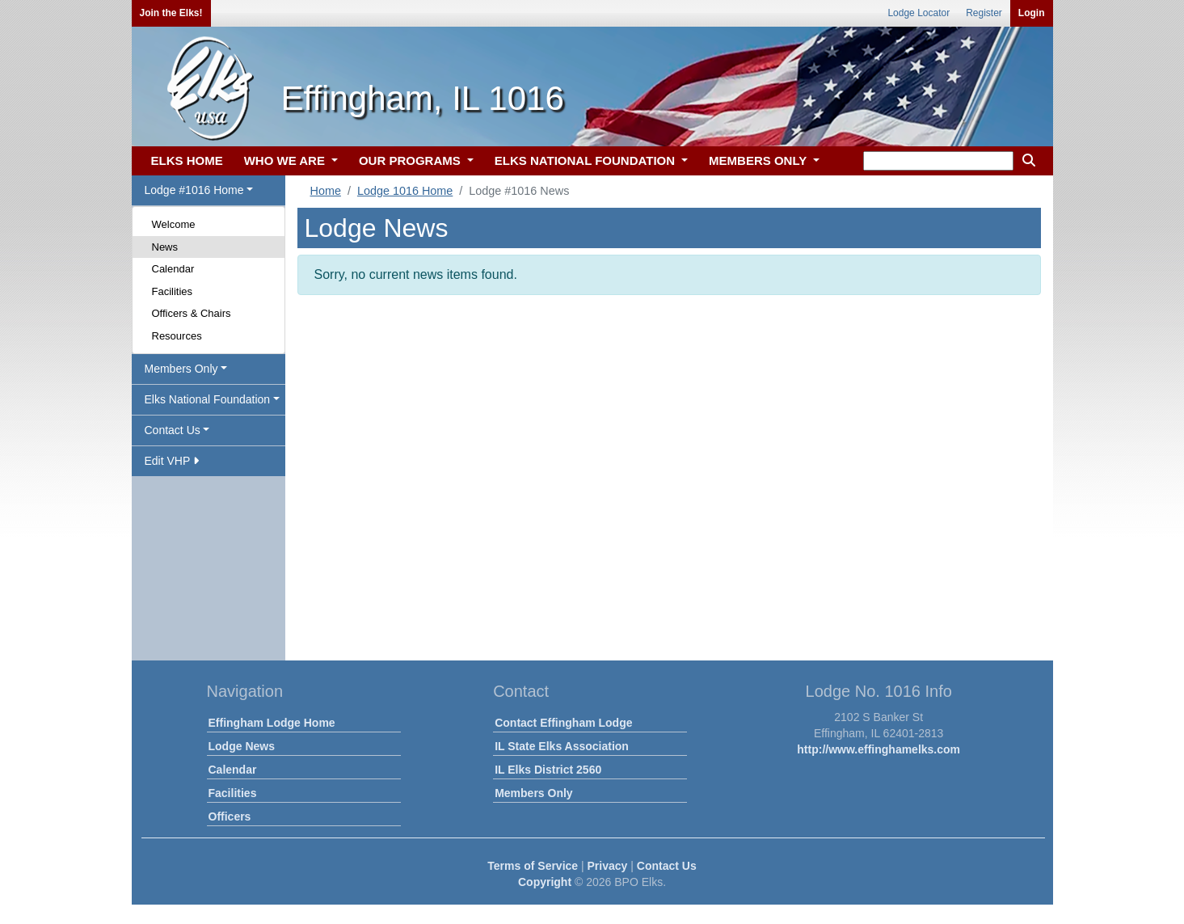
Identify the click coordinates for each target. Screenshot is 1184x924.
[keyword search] (938, 161)
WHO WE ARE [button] (286, 160)
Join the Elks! (171, 13)
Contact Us (667, 865)
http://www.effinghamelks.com (878, 749)
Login (1031, 13)
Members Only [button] (181, 368)
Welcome (174, 224)
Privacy (608, 865)
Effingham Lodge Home (272, 722)
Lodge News (242, 746)
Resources (177, 336)
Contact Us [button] (172, 430)
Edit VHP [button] (172, 460)
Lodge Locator (918, 13)
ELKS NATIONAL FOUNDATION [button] (587, 160)
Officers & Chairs (191, 313)
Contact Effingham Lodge (563, 722)
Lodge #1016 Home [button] (194, 190)
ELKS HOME (187, 160)
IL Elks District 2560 (548, 769)
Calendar (173, 269)
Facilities (172, 291)
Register (984, 13)
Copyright (544, 881)
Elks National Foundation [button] (208, 399)
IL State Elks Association (562, 746)
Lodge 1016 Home (405, 190)
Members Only (533, 793)
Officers (230, 816)
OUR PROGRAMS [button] (411, 160)
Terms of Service (532, 865)
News (165, 247)
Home (325, 190)
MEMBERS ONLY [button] (759, 160)
